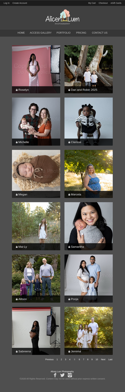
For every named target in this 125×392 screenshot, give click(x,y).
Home (21, 33)
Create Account (20, 3)
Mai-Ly (22, 246)
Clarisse (76, 142)
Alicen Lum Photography (62, 371)
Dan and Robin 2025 (84, 89)
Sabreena (24, 351)
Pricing (81, 33)
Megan (22, 194)
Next (103, 359)
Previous (49, 359)
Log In (7, 3)
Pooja (74, 299)
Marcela (76, 194)
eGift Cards (116, 3)
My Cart (92, 3)
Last (110, 359)
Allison (22, 299)
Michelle (23, 142)
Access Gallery (41, 33)
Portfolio (64, 33)
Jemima (76, 351)
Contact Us (99, 33)
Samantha (77, 246)
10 (97, 359)
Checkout (103, 3)
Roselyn (23, 89)
